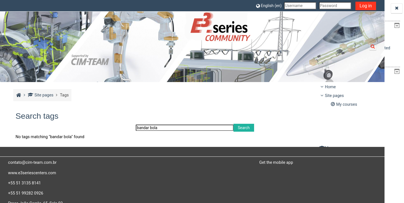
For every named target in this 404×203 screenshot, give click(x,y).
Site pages (40, 95)
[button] (200, 5)
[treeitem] (359, 122)
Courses (332, 157)
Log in (297, 5)
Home (330, 87)
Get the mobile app (230, 162)
